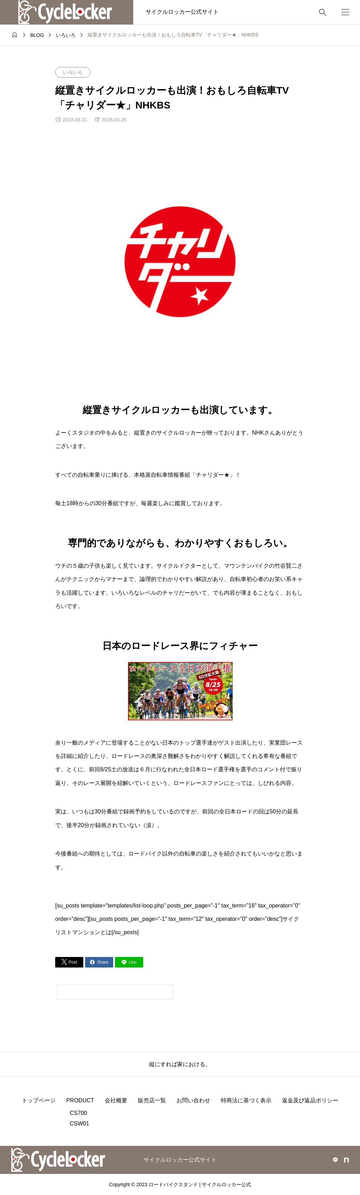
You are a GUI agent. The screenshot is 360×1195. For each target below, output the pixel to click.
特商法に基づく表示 (246, 1100)
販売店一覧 (152, 1100)
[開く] (345, 12)
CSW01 (79, 1124)
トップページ (39, 1100)
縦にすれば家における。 (180, 1064)
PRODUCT (80, 1100)
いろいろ (73, 72)
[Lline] (129, 962)
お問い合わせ (193, 1100)
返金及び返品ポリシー (310, 1100)
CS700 (78, 1113)
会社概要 (116, 1100)
